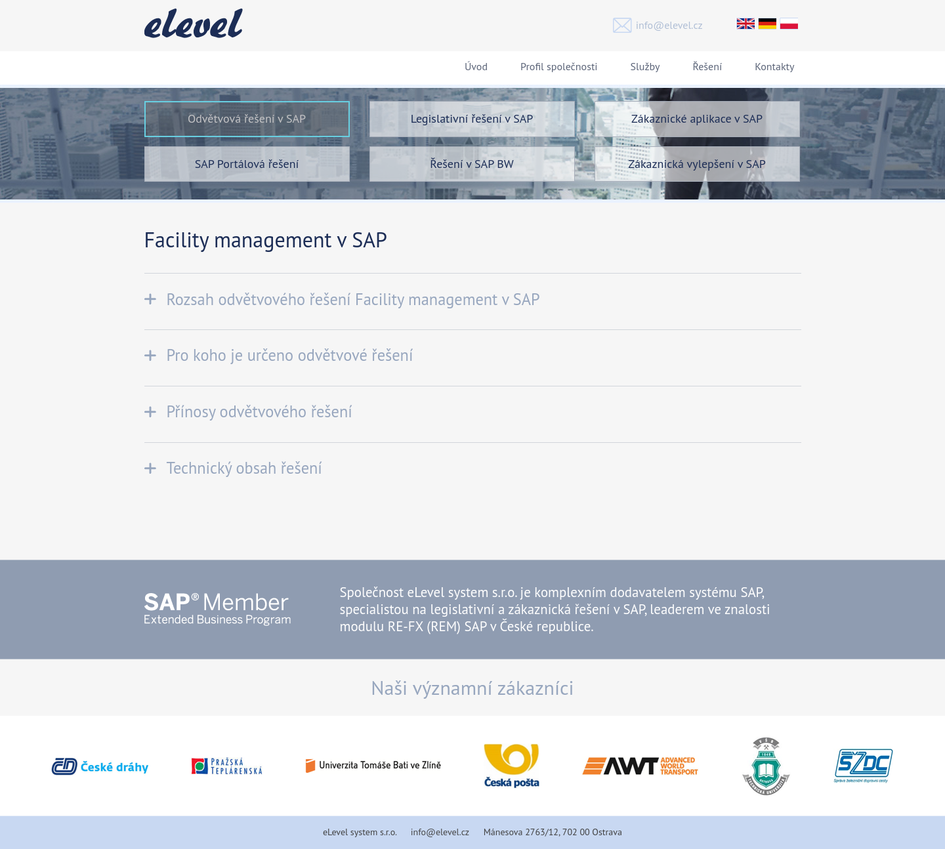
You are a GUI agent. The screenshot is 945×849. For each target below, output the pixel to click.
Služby (645, 66)
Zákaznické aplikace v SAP (697, 118)
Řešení (707, 66)
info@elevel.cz (669, 24)
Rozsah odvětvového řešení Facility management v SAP (353, 299)
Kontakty (774, 66)
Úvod (476, 66)
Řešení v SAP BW (471, 163)
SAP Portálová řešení (247, 163)
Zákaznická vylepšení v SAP (696, 163)
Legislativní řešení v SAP (472, 118)
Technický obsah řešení (244, 467)
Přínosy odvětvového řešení (259, 411)
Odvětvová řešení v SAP (247, 118)
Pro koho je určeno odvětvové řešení (290, 354)
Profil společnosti (559, 66)
